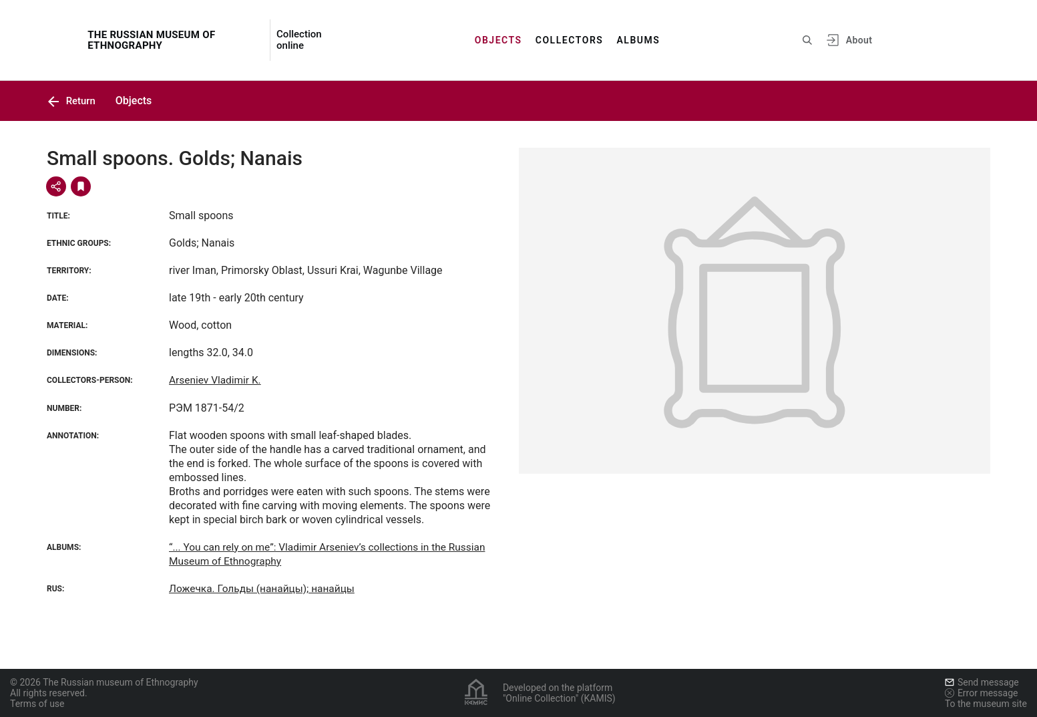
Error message (981, 693)
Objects (498, 40)
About (859, 40)
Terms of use (37, 703)
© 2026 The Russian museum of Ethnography (104, 682)
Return (72, 100)
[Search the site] (807, 40)
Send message (982, 682)
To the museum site (986, 703)
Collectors (570, 40)
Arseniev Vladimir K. (216, 380)
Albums (638, 40)
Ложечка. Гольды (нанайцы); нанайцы (265, 588)
